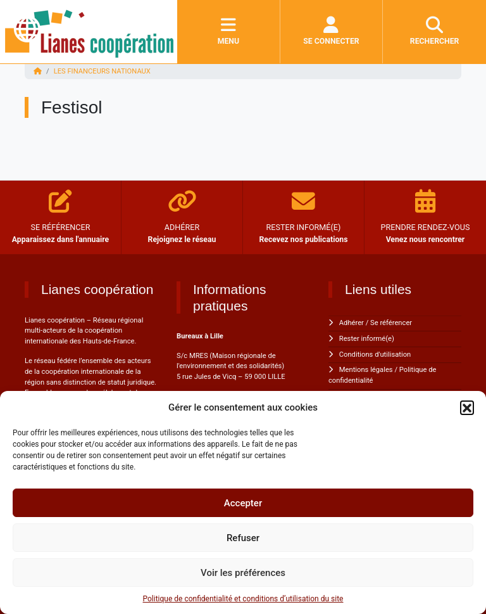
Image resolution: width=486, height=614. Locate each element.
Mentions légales (366, 370)
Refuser (243, 538)
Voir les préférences (243, 573)
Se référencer (391, 323)
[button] (467, 407)
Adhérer (351, 323)
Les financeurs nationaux (102, 71)
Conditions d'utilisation (375, 354)
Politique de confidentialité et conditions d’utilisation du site (243, 598)
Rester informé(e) (366, 339)
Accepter (243, 503)
